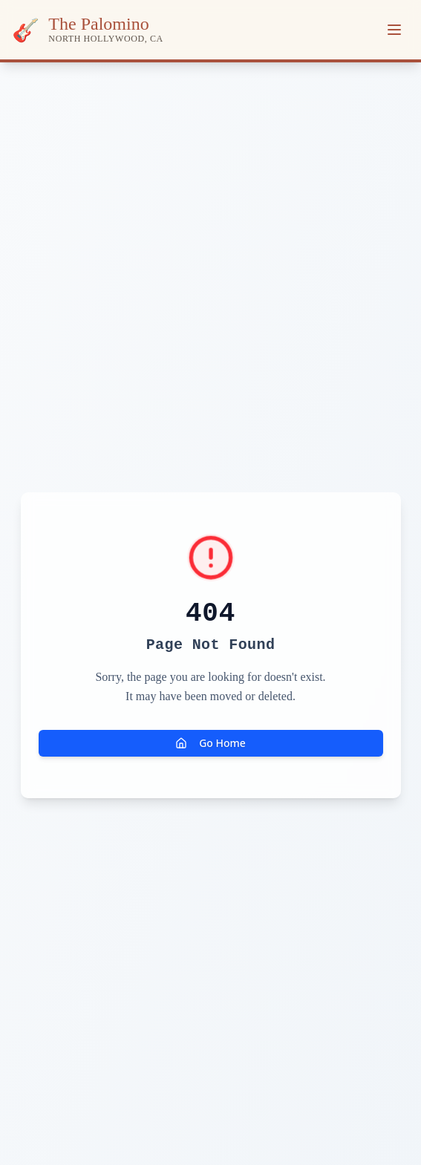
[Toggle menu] (394, 30)
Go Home (210, 743)
